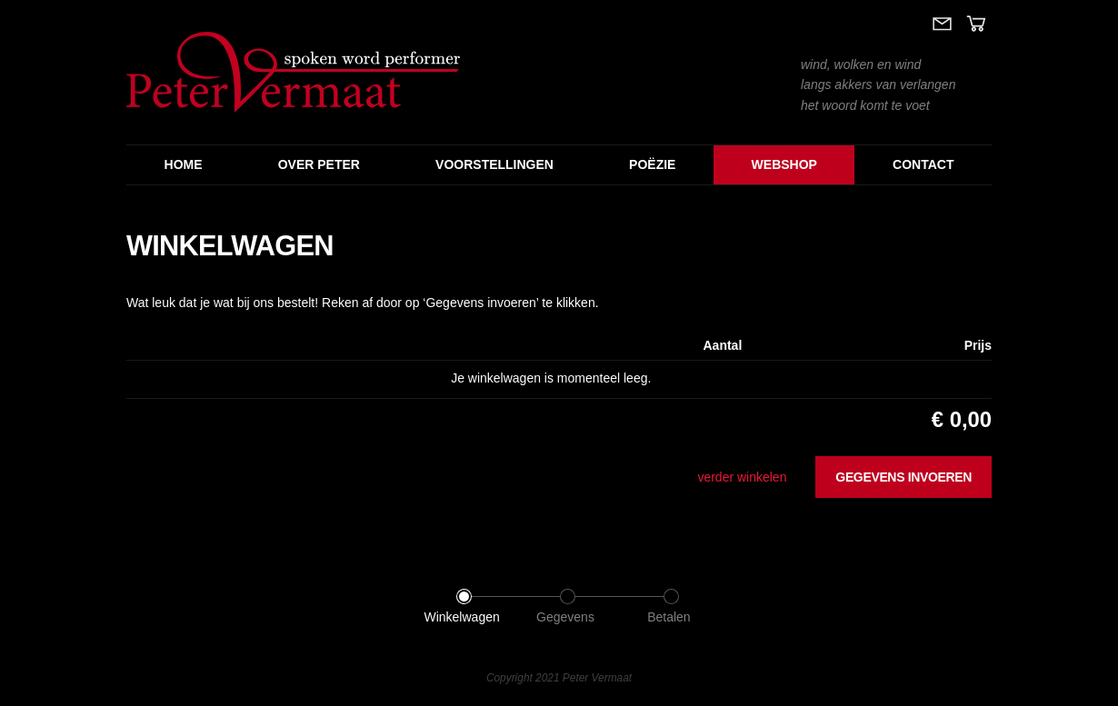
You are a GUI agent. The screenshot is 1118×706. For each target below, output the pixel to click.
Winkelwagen (461, 617)
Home (184, 164)
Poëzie (652, 164)
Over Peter (319, 164)
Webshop (784, 164)
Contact (923, 164)
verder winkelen (741, 477)
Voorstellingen (494, 164)
